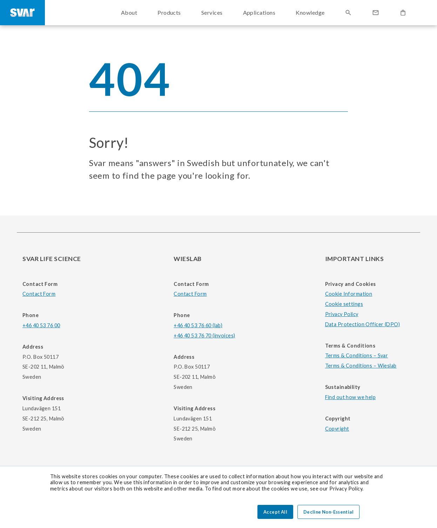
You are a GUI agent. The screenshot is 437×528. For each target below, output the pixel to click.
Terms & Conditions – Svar (356, 355)
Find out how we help (350, 397)
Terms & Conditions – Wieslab (361, 366)
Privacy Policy (341, 314)
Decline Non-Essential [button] (328, 512)
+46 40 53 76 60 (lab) (198, 325)
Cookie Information (348, 294)
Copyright (337, 429)
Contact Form (38, 294)
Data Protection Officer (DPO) (362, 324)
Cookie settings (344, 304)
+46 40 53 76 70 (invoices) (204, 335)
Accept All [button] (275, 512)
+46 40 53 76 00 (41, 325)
